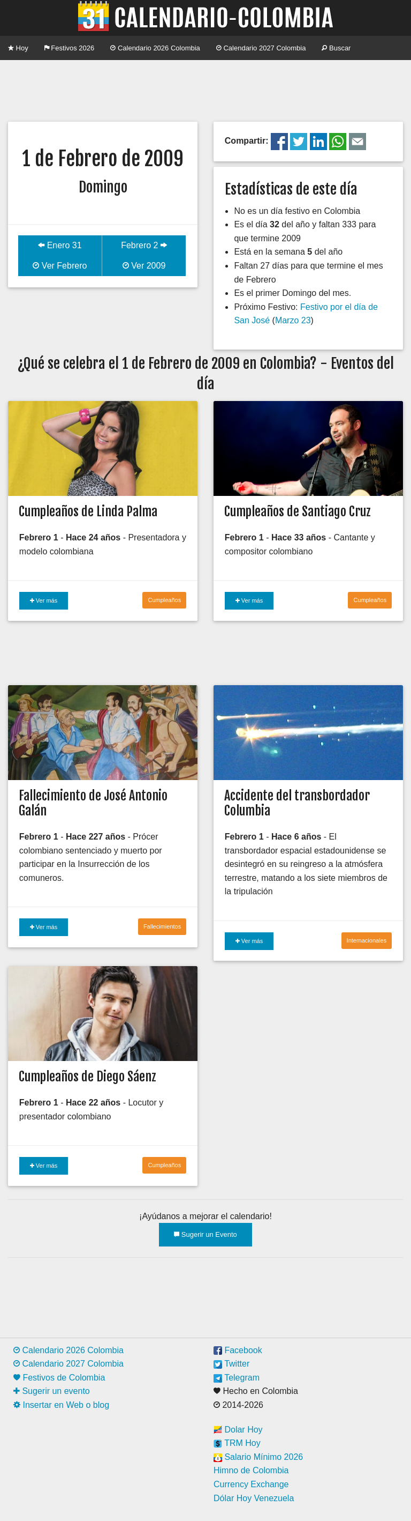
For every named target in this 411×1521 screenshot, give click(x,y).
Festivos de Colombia (59, 1377)
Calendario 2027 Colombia (261, 48)
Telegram (237, 1377)
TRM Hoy (237, 1443)
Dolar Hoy (238, 1429)
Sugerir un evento (51, 1391)
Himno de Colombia (251, 1470)
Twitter (231, 1363)
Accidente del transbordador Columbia (297, 803)
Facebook (238, 1350)
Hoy (18, 48)
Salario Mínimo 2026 (258, 1456)
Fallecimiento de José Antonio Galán (93, 803)
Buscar (336, 48)
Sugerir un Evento (205, 1234)
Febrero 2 (144, 245)
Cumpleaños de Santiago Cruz (297, 511)
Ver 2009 (144, 265)
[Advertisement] (205, 89)
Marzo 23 (293, 320)
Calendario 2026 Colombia (155, 48)
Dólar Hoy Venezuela (254, 1498)
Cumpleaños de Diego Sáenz (87, 1077)
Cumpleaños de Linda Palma (88, 511)
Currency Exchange (251, 1484)
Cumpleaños (164, 600)
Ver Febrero (60, 265)
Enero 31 (59, 245)
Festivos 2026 (69, 48)
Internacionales (367, 940)
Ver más (43, 600)
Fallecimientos (162, 926)
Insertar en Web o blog (61, 1404)
